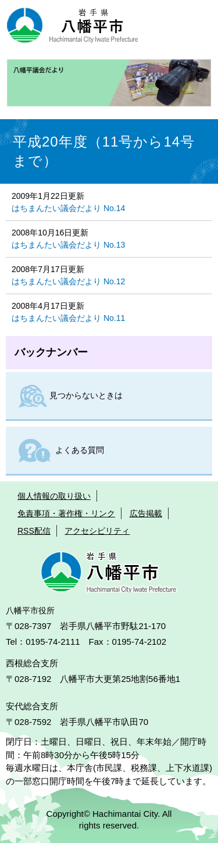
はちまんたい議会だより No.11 (68, 318)
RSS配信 (34, 530)
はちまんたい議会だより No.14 (68, 208)
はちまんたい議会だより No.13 (68, 244)
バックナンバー (51, 352)
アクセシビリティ (97, 530)
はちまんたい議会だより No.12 (68, 281)
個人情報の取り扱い (54, 496)
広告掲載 (146, 513)
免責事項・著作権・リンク (66, 513)
